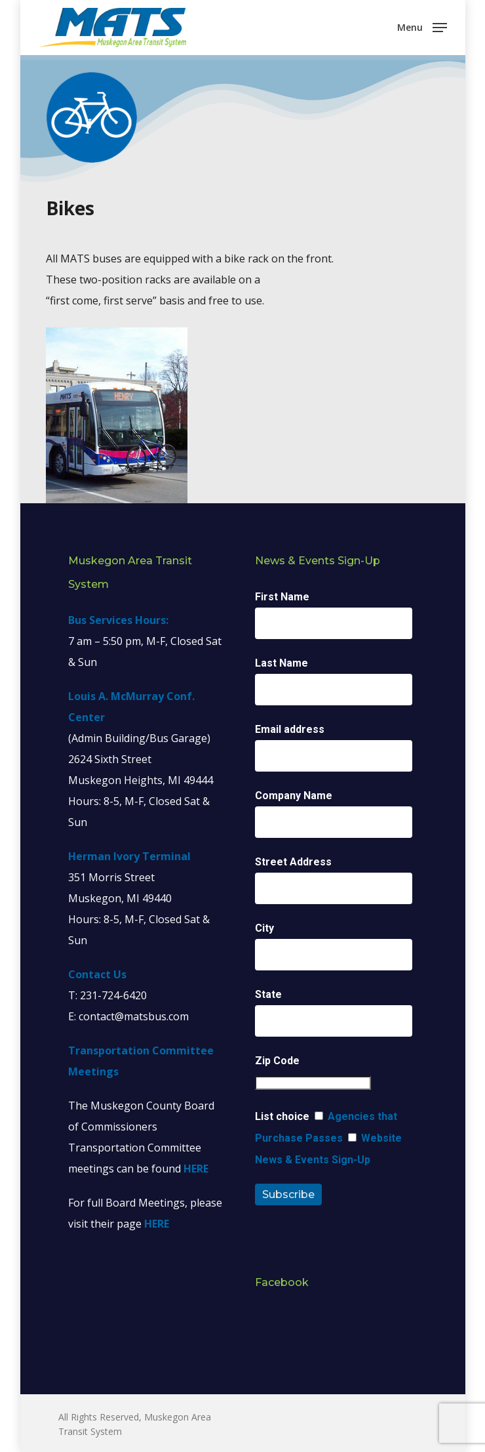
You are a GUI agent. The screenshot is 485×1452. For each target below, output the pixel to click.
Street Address (293, 862)
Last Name (281, 663)
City (264, 928)
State (268, 994)
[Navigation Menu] (422, 26)
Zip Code (277, 1060)
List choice (282, 1116)
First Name (282, 597)
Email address (289, 729)
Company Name (293, 795)
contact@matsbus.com (134, 1016)
